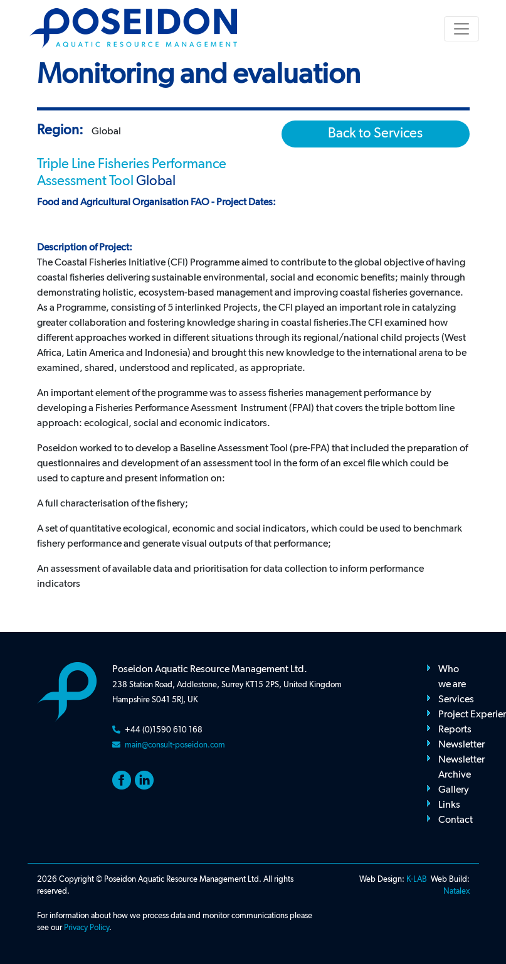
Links (449, 805)
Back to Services (375, 134)
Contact (455, 820)
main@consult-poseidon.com (175, 745)
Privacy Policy (86, 928)
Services (456, 700)
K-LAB (416, 880)
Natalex (456, 891)
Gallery (453, 790)
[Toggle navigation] (461, 28)
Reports (455, 730)
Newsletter (461, 745)
